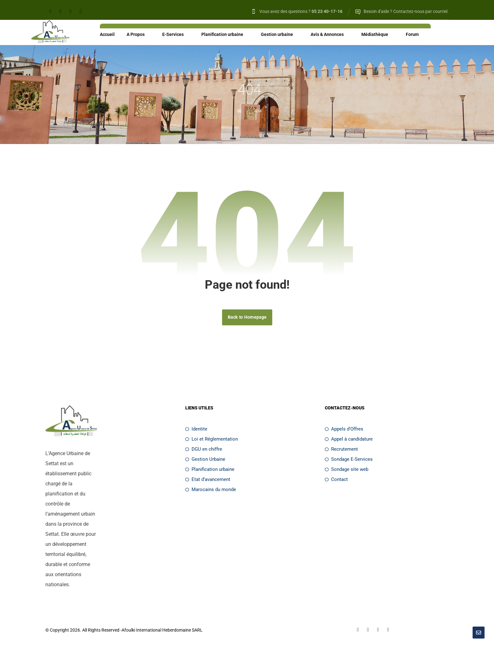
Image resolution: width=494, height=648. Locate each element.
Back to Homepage (246, 317)
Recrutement (341, 450)
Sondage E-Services (349, 460)
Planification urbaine (209, 470)
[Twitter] (71, 11)
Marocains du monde (210, 490)
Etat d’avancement (207, 480)
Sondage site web (346, 470)
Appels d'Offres (344, 429)
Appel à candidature (349, 440)
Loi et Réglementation (211, 440)
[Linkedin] (60, 11)
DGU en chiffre (203, 450)
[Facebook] (50, 11)
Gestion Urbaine (205, 460)
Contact (336, 480)
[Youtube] (81, 11)
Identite (196, 429)
